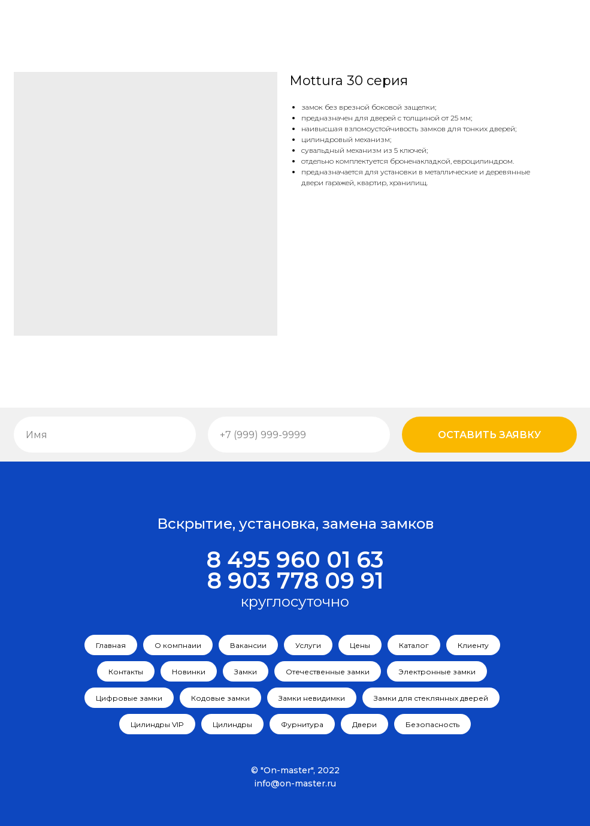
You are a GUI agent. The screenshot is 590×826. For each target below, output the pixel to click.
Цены (360, 645)
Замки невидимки (312, 698)
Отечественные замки (328, 671)
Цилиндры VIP (157, 724)
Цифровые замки (129, 698)
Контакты (125, 671)
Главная (111, 645)
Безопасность (432, 724)
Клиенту (473, 645)
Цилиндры (232, 724)
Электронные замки (437, 671)
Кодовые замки (220, 698)
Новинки (188, 671)
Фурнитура (302, 724)
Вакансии (248, 645)
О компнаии (178, 645)
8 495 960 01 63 (295, 559)
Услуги (308, 645)
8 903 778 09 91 (295, 580)
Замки (245, 671)
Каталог (414, 645)
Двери (364, 724)
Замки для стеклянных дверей (431, 698)
